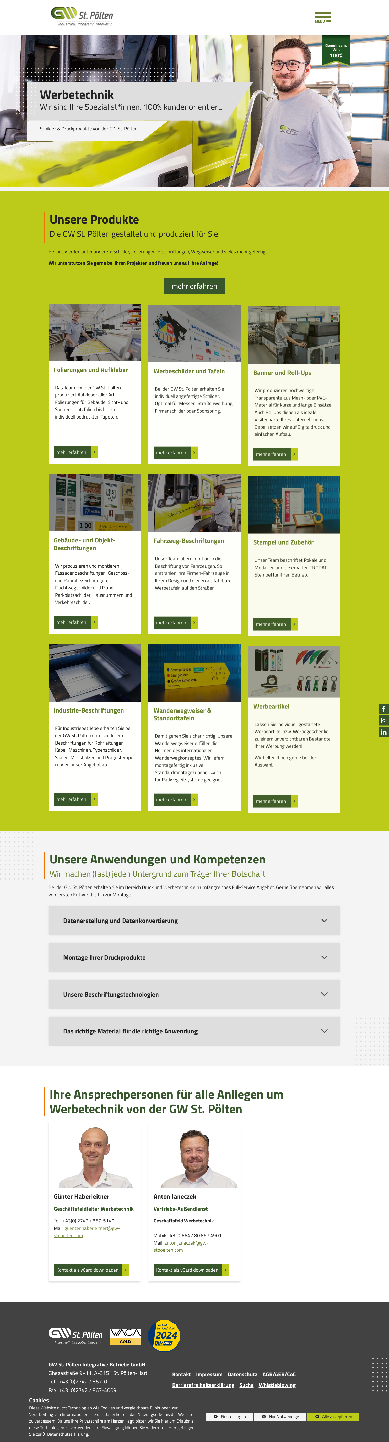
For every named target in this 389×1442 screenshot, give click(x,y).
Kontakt (181, 1374)
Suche (247, 1385)
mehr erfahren (194, 285)
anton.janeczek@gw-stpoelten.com (181, 1262)
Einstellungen (226, 1417)
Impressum (209, 1374)
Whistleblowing (277, 1385)
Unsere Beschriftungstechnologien (111, 1019)
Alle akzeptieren (329, 1416)
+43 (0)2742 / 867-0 (83, 1381)
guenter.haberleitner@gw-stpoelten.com (87, 1240)
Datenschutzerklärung (67, 1434)
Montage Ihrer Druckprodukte (104, 982)
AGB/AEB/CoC (279, 1374)
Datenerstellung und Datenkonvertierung (120, 945)
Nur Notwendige (276, 1417)
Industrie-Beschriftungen (89, 736)
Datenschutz (242, 1374)
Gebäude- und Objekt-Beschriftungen (84, 569)
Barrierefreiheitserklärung (203, 1385)
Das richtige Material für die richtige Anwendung (130, 1056)
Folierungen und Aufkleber (91, 395)
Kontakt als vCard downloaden (87, 1278)
